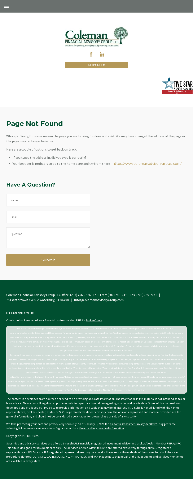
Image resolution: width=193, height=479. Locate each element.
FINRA (170, 443)
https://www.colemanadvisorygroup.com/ (147, 164)
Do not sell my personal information (101, 428)
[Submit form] (48, 260)
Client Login (96, 64)
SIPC (178, 443)
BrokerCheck (94, 320)
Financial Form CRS (23, 313)
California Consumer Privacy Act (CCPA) (134, 424)
